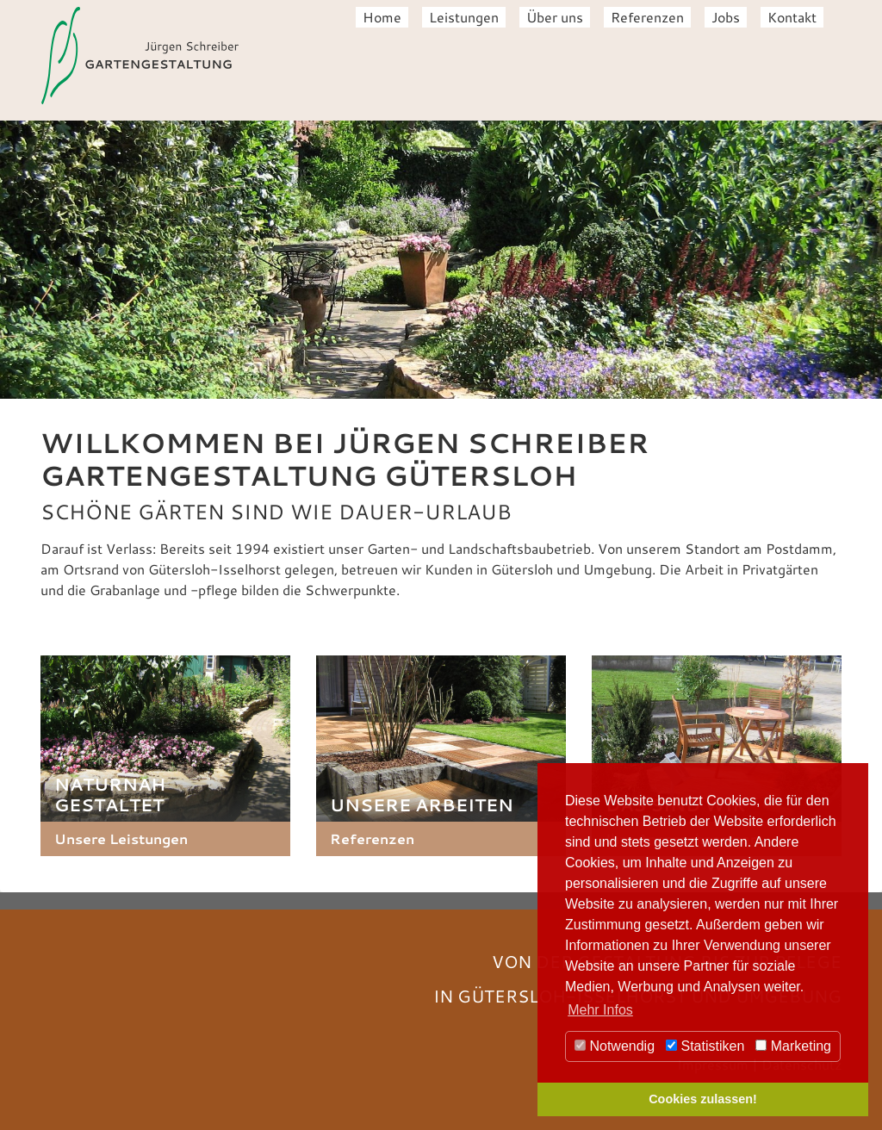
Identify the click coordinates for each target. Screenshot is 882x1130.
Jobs (725, 17)
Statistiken (705, 1046)
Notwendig (615, 1046)
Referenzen (647, 17)
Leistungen (464, 17)
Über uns (554, 17)
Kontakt (792, 17)
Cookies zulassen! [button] (703, 1099)
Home (382, 17)
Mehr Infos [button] (600, 1010)
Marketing (793, 1046)
